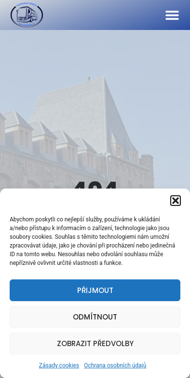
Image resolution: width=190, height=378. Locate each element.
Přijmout (95, 290)
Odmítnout (95, 317)
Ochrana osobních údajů (115, 365)
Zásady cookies (59, 365)
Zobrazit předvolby (95, 343)
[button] (175, 200)
